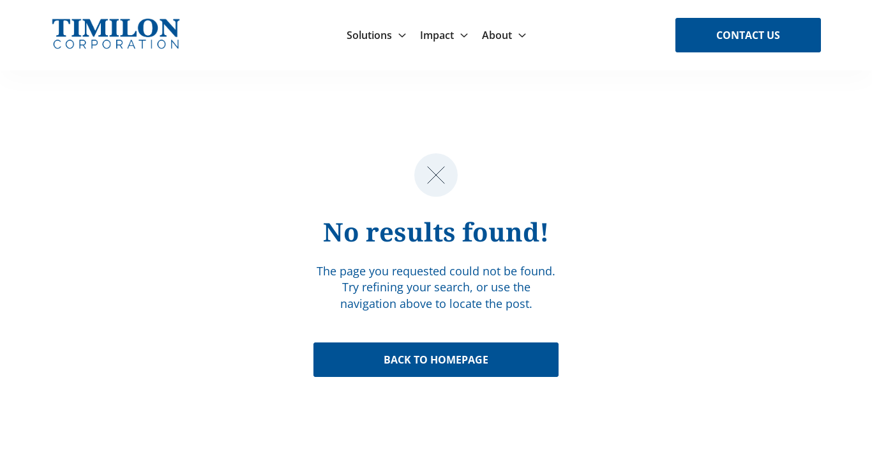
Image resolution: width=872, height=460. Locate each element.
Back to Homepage (436, 360)
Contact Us (748, 35)
